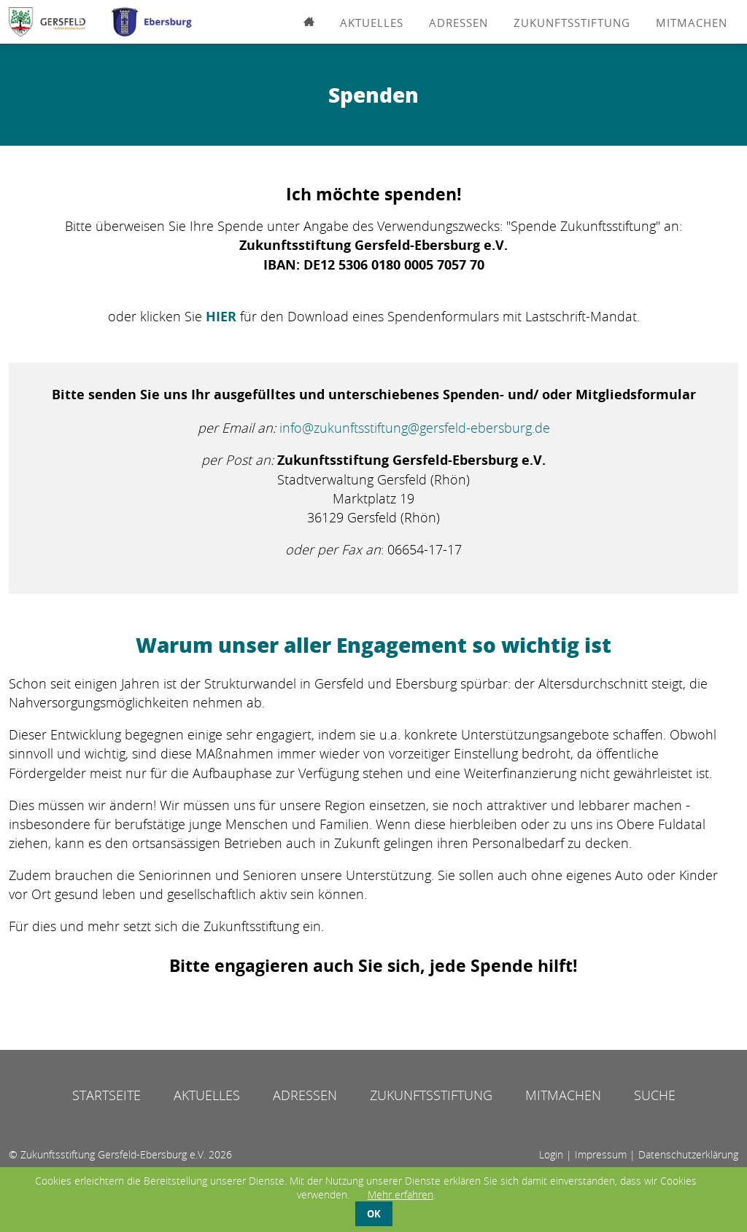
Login (551, 1154)
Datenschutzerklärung (688, 1154)
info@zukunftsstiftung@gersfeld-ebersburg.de (414, 427)
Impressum (601, 1154)
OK (374, 1213)
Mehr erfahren (400, 1194)
